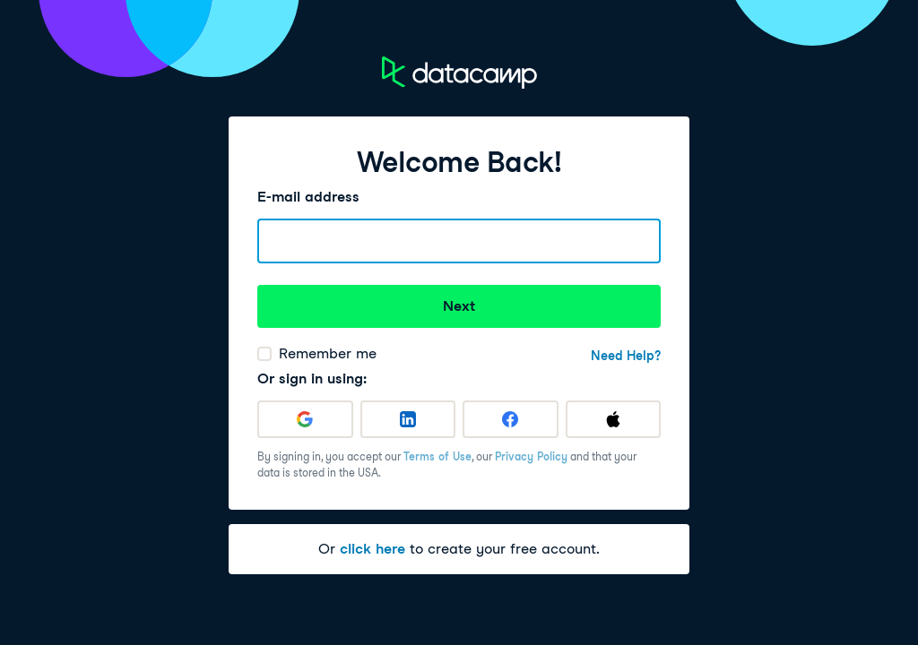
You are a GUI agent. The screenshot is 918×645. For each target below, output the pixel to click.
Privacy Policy (531, 456)
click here (372, 548)
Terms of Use (437, 456)
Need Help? (626, 355)
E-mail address (308, 196)
